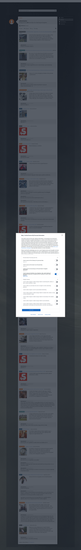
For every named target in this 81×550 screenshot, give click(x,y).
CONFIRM (31, 310)
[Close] (62, 235)
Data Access (40, 314)
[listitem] (40, 257)
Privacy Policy (47, 314)
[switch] (56, 260)
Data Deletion (33, 314)
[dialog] (40, 275)
